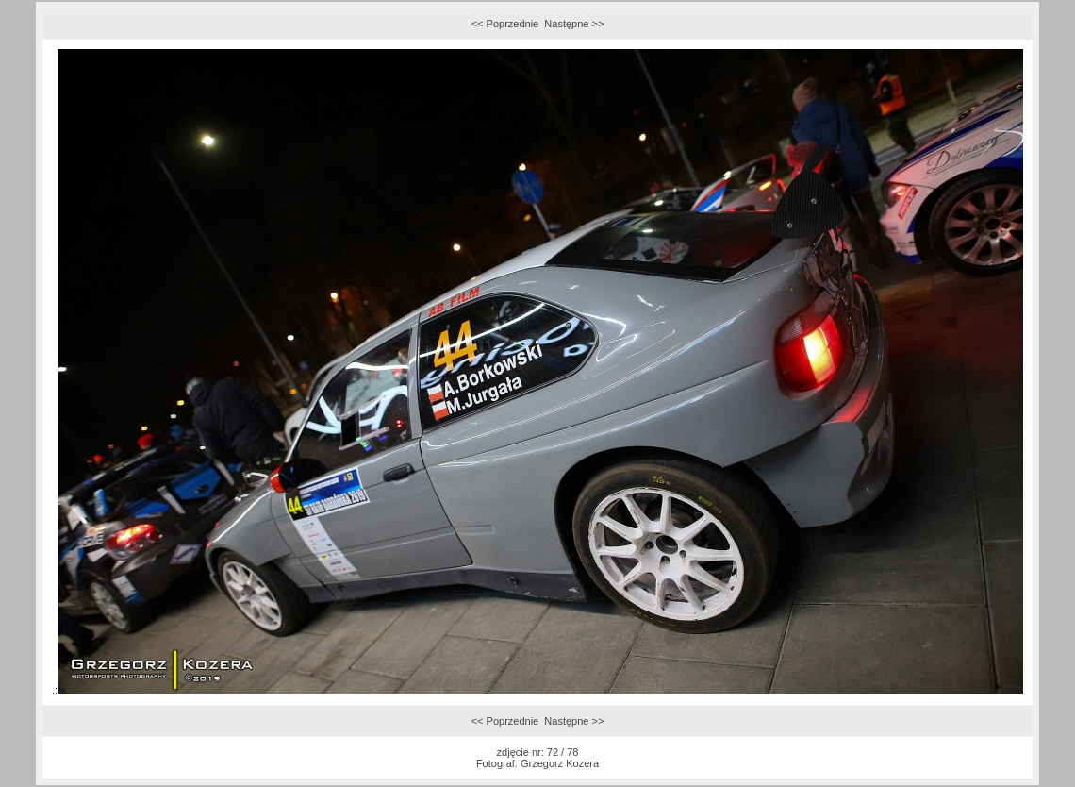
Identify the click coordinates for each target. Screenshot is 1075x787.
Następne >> (574, 23)
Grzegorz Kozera (560, 763)
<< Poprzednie (505, 23)
